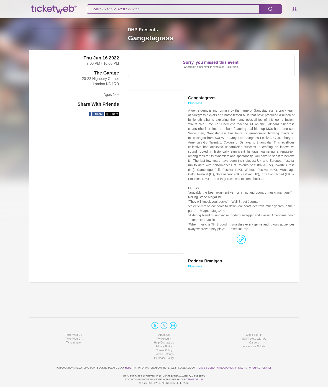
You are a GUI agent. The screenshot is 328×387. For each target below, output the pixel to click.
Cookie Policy (164, 337)
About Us (163, 321)
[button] (292, 9)
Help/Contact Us (164, 329)
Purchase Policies (259, 355)
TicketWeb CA (73, 325)
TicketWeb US (73, 321)
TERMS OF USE (194, 380)
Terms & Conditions (209, 355)
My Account (164, 325)
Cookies (228, 355)
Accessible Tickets (254, 333)
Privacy (240, 355)
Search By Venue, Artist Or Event (114, 9)
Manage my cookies (164, 341)
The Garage (106, 110)
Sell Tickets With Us (254, 325)
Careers (254, 329)
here (128, 355)
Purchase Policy (164, 345)
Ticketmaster (74, 329)
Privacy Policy (164, 333)
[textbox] (184, 9)
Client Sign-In (254, 321)
